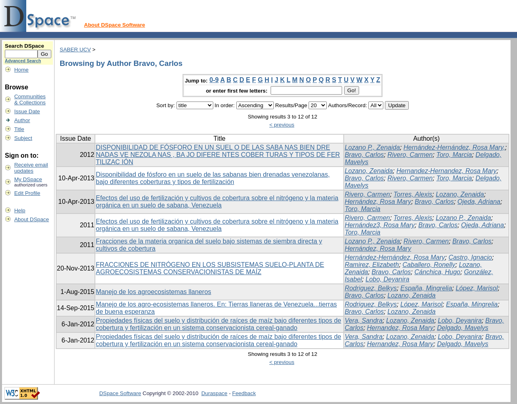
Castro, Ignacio (470, 257)
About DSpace (31, 219)
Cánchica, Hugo (437, 272)
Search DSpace (24, 46)
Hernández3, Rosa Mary (379, 225)
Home (21, 70)
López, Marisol (477, 288)
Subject (23, 138)
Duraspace (214, 393)
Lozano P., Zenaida (372, 147)
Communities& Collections (30, 99)
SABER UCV (75, 50)
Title (19, 129)
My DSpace (28, 179)
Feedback (244, 393)
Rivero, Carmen (410, 154)
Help (19, 210)
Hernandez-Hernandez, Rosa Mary (446, 170)
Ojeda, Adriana (479, 201)
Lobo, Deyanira (388, 279)
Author (22, 120)
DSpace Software (120, 393)
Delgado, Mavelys (462, 327)
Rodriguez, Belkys (371, 288)
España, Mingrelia (426, 288)
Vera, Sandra (363, 320)
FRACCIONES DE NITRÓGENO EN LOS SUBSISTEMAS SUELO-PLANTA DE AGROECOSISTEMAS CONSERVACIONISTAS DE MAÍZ (210, 268)
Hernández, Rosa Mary (378, 201)
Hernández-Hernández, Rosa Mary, (454, 147)
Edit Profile (27, 193)
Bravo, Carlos (364, 154)
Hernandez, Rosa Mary (400, 327)
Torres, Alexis (412, 194)
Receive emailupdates (31, 168)
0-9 (214, 79)
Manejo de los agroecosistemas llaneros (153, 291)
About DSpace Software (114, 25)
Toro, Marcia (454, 154)
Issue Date (27, 111)
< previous (281, 125)
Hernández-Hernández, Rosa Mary (395, 257)
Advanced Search (23, 60)
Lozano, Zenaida (369, 170)
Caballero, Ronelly (429, 264)
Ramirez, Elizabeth (372, 264)
